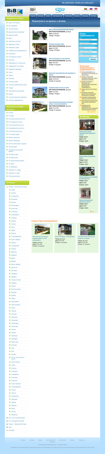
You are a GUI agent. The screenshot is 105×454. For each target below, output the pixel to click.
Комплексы (12, 54)
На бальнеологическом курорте (16, 150)
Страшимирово (16, 387)
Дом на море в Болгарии (40, 447)
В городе (11, 116)
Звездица (14, 273)
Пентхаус (11, 78)
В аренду (60, 447)
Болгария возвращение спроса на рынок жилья (89, 98)
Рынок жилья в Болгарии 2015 (89, 89)
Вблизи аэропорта (14, 137)
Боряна (13, 221)
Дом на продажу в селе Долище (59, 58)
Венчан (13, 233)
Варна (13, 230)
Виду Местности (84, 42)
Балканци (14, 199)
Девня (13, 258)
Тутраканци (14, 396)
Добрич (13, 261)
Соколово (14, 380)
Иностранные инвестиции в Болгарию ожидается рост (89, 102)
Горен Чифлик (15, 239)
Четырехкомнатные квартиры (18, 97)
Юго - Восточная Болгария (17, 418)
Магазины (12, 60)
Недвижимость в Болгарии (17, 447)
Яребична (14, 415)
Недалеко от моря (14, 173)
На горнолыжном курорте (16, 160)
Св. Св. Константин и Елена (17, 358)
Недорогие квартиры (15, 69)
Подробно (92, 112)
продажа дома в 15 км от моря (59, 87)
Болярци (14, 218)
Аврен (13, 190)
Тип (80, 38)
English (96, 9)
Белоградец (15, 205)
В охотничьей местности (16, 125)
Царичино (14, 399)
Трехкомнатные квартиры (16, 91)
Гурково (13, 249)
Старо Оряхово (16, 384)
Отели (10, 72)
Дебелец (14, 252)
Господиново (15, 246)
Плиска (13, 329)
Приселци (14, 336)
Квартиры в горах (14, 44)
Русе (12, 351)
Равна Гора (14, 342)
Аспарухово (14, 196)
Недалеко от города (15, 170)
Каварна (14, 283)
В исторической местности (17, 119)
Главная (23, 440)
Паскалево (14, 320)
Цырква (13, 402)
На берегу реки (13, 157)
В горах (11, 112)
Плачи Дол (14, 326)
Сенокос (14, 368)
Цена (80, 54)
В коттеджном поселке (15, 122)
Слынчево (14, 377)
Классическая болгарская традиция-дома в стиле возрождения (40, 238)
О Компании (62, 440)
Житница (14, 270)
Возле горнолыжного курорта (17, 143)
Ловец (13, 298)
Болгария (11, 430)
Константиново (15, 289)
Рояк (12, 348)
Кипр (10, 427)
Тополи (13, 393)
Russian (91, 9)
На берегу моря (13, 154)
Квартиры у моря (14, 47)
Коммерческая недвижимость (18, 50)
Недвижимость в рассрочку (17, 63)
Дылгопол (14, 267)
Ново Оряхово (15, 305)
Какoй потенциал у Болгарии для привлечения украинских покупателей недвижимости (89, 84)
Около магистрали (14, 176)
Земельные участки (15, 41)
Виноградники (13, 26)
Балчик (13, 202)
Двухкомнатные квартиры (16, 32)
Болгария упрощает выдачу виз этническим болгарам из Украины (89, 94)
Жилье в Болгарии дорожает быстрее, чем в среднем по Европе (89, 78)
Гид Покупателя (50, 440)
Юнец (13, 408)
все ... (93, 211)
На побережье (13, 167)
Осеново (14, 314)
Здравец (14, 277)
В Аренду (85, 117)
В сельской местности (15, 131)
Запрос (40, 440)
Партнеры (81, 440)
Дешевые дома (13, 35)
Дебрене (14, 255)
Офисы (11, 75)
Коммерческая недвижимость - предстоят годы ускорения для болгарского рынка (90, 107)
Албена (13, 193)
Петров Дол (14, 323)
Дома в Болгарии (29, 447)
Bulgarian (85, 9)
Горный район (13, 147)
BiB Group (16, 12)
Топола (13, 390)
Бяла (12, 227)
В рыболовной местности (16, 128)
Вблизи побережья (14, 140)
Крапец (13, 295)
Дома (10, 38)
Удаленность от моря (85, 50)
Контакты (52, 441)
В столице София (14, 134)
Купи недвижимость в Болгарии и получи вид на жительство (89, 73)
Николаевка (15, 301)
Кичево (13, 286)
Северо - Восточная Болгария (18, 187)
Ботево (13, 224)
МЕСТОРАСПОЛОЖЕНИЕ (87, 46)
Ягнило (13, 411)
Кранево (14, 292)
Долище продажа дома (56, 44)
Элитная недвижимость (16, 100)
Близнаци (14, 211)
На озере (11, 164)
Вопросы (72, 440)
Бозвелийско (15, 215)
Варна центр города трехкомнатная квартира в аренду (87, 133)
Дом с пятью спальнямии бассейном (61, 29)
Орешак (13, 311)
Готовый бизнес (13, 29)
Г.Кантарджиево (16, 236)
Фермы (11, 94)
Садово (13, 354)
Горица (13, 242)
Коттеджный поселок (15, 57)
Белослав (14, 208)
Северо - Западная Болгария (17, 424)
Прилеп (13, 332)
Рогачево (14, 345)
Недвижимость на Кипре (16, 66)
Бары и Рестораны (14, 22)
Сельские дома (13, 81)
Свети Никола (15, 362)
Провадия (14, 339)
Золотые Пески (16, 280)
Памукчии (14, 317)
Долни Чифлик (15, 264)
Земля (68, 447)
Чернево (14, 405)
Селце (13, 365)
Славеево (14, 371)
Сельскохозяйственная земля (18, 85)
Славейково (15, 374)
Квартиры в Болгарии (52, 447)
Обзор (13, 308)
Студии (11, 88)
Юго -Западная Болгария (16, 421)
